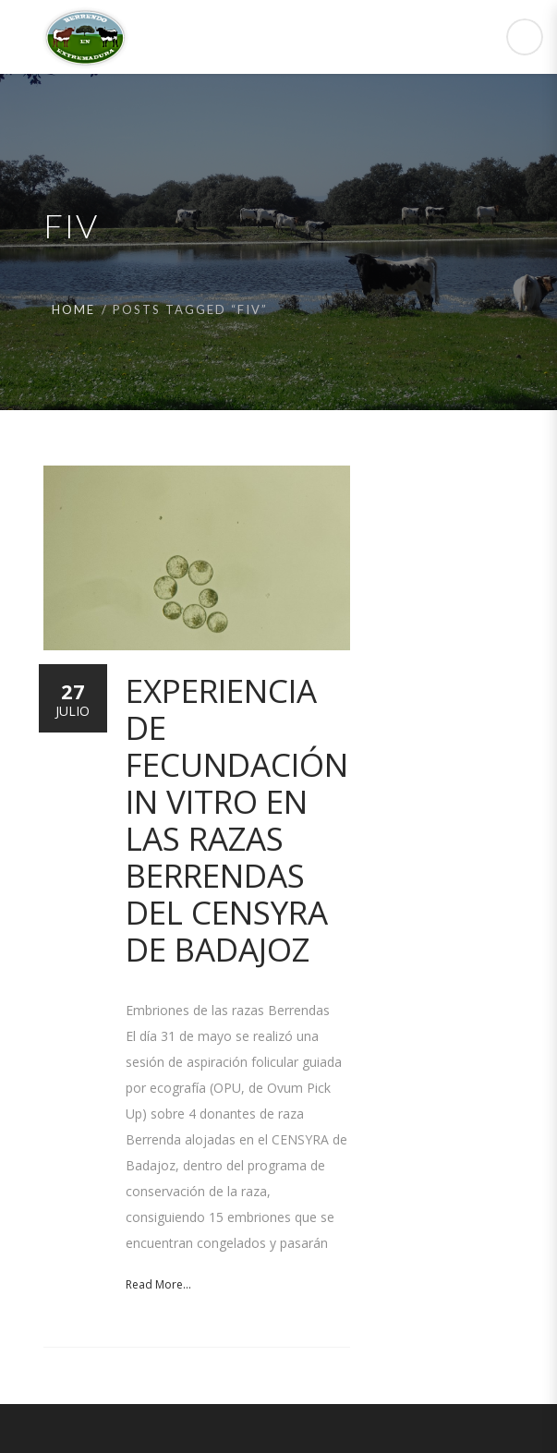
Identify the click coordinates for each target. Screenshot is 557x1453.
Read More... (158, 1284)
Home (73, 309)
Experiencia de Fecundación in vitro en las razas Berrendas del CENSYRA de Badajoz (237, 820)
